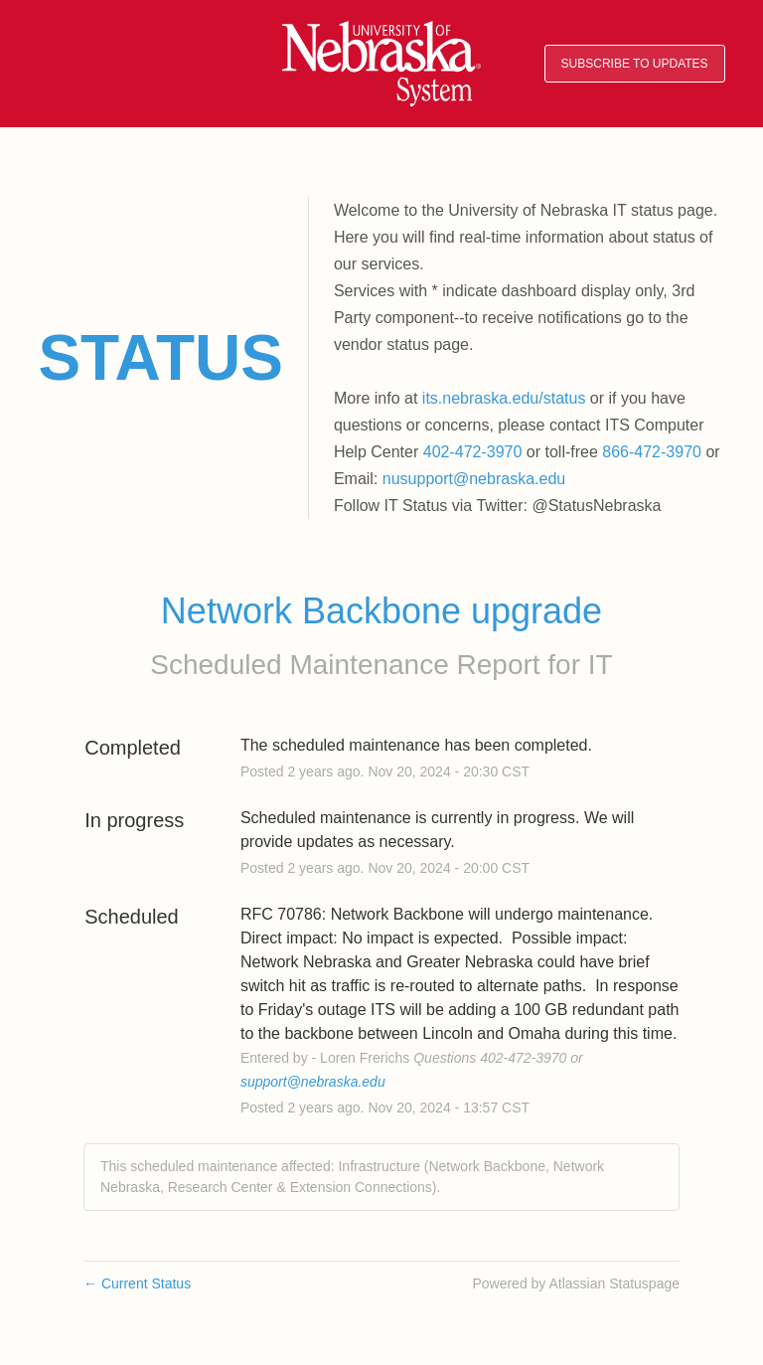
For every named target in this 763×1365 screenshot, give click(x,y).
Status (160, 358)
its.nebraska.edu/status (504, 398)
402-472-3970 (473, 451)
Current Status (137, 1283)
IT (600, 664)
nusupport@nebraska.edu (473, 478)
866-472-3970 (651, 451)
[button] (634, 64)
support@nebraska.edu (312, 1082)
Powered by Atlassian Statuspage (576, 1283)
